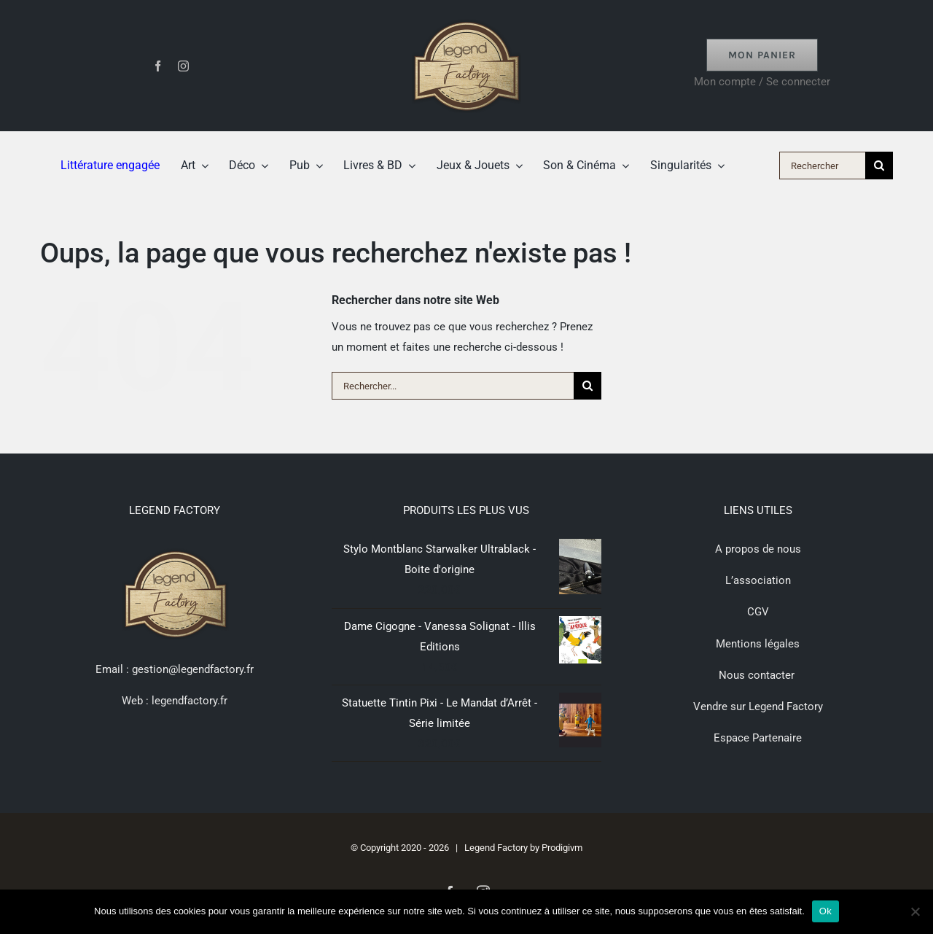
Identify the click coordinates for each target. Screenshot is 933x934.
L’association (758, 580)
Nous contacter (758, 675)
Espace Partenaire (758, 737)
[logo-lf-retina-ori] (466, 16)
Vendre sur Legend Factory (758, 706)
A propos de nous (758, 549)
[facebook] (157, 66)
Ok (825, 911)
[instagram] (183, 66)
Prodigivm (562, 847)
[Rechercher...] (453, 386)
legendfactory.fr (188, 700)
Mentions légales (758, 643)
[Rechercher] (822, 165)
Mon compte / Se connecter (762, 81)
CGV (758, 611)
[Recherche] (879, 165)
